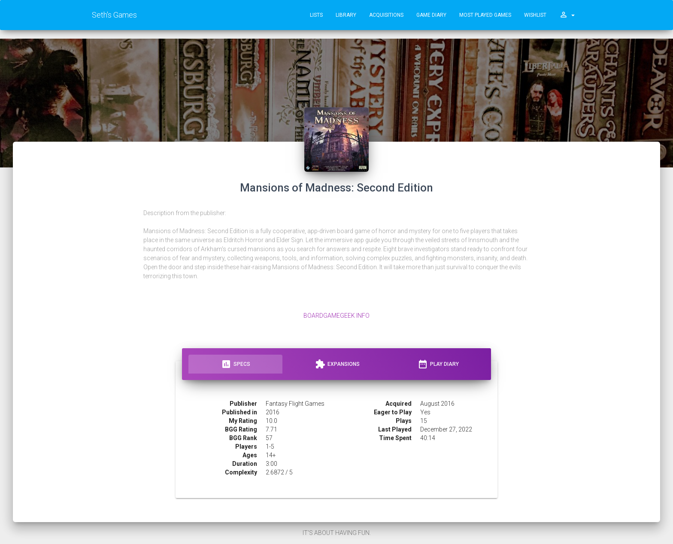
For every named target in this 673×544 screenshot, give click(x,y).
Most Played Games (485, 15)
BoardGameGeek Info (336, 315)
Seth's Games (114, 14)
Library (346, 15)
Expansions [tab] (337, 364)
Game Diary (431, 15)
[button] (567, 15)
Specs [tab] (235, 364)
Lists (316, 15)
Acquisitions (386, 15)
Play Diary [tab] (438, 364)
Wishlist (535, 15)
